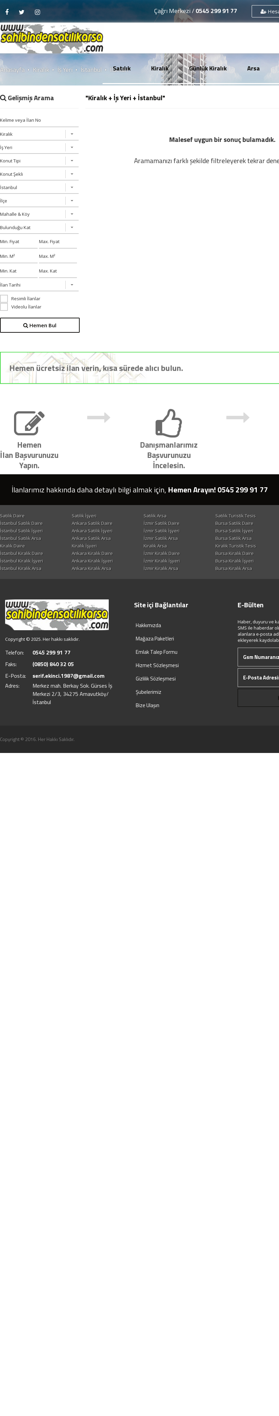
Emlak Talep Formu (156, 652)
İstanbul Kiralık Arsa (20, 568)
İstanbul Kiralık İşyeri (21, 561)
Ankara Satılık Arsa (91, 538)
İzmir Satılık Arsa (161, 538)
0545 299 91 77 (216, 10)
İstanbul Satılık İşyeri (21, 531)
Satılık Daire (12, 516)
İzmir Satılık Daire (162, 523)
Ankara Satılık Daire (92, 523)
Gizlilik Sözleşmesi (156, 679)
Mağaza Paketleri (155, 639)
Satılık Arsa (155, 516)
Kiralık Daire (12, 546)
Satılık (122, 68)
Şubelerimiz (148, 692)
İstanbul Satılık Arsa (20, 538)
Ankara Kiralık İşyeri (92, 561)
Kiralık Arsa (155, 546)
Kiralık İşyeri (84, 546)
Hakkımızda (148, 625)
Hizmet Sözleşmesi (157, 665)
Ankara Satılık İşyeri (92, 531)
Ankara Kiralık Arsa (91, 568)
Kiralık (160, 68)
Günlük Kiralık (208, 68)
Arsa (253, 68)
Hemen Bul (39, 325)
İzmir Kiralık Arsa (161, 568)
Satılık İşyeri (84, 516)
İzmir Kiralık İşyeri (162, 561)
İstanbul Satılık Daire (21, 523)
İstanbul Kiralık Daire (21, 553)
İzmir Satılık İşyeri (162, 531)
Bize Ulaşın (147, 705)
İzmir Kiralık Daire (162, 553)
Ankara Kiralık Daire (92, 553)
